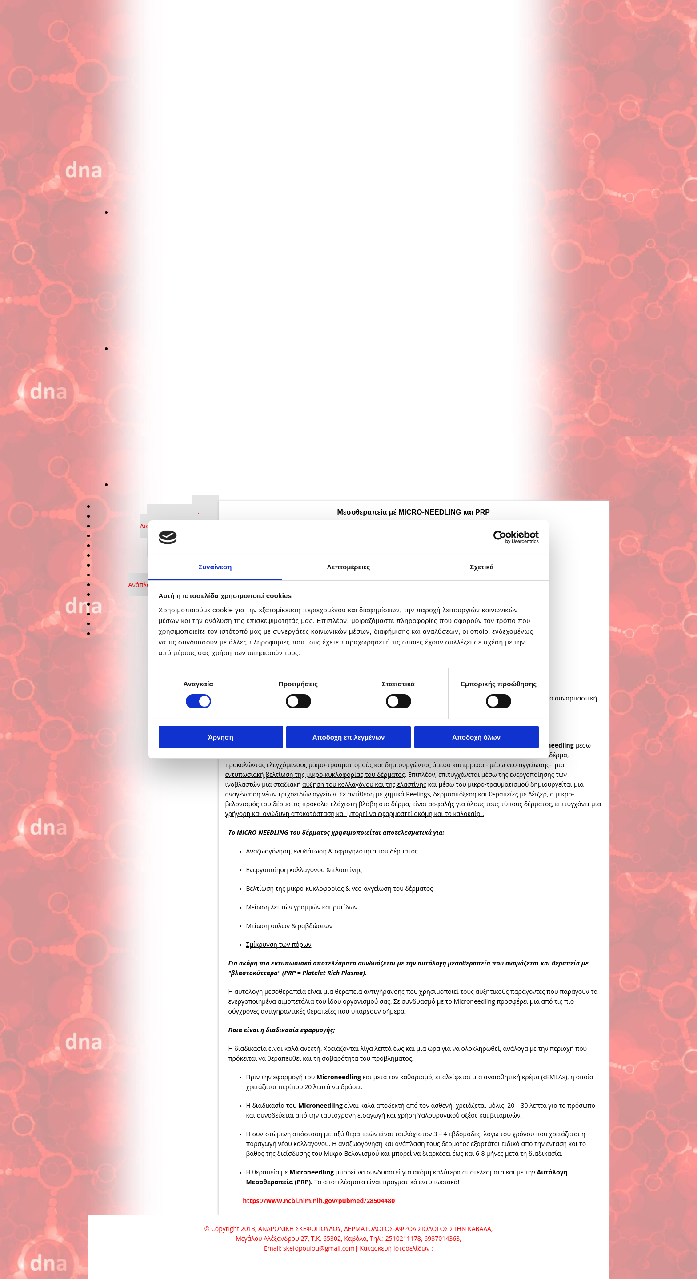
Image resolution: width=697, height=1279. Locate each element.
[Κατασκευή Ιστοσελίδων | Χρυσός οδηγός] (103, 1265)
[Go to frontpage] (144, 58)
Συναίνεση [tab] (215, 567)
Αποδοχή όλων (476, 737)
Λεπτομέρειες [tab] (348, 567)
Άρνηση (220, 737)
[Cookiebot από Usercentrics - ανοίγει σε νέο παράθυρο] (500, 537)
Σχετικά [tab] (481, 567)
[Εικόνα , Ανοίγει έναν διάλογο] (326, 212)
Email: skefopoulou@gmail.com (309, 1248)
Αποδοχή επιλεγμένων (348, 737)
